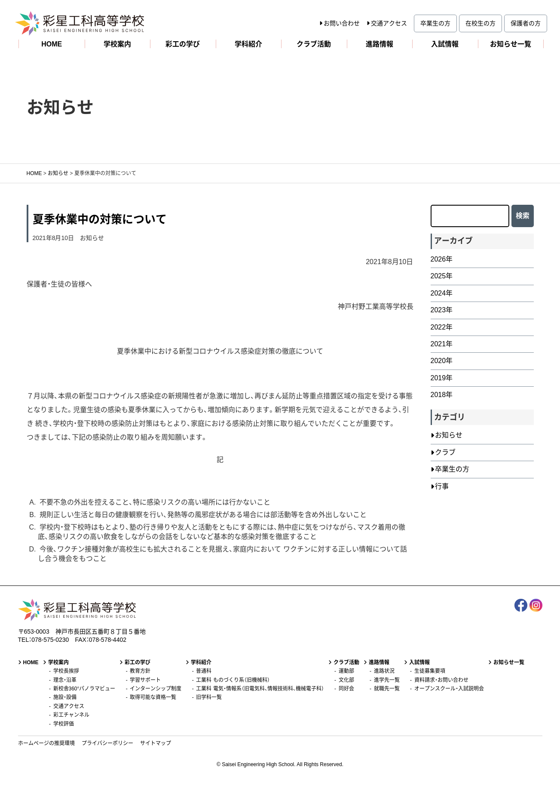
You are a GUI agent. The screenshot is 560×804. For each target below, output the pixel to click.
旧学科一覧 (209, 697)
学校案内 (117, 44)
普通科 (203, 671)
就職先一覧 (387, 689)
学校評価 (63, 724)
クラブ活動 (314, 44)
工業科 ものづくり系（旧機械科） (232, 680)
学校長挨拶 (66, 671)
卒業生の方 (435, 23)
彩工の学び (182, 44)
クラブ (445, 452)
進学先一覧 (387, 680)
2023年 (442, 310)
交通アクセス (389, 23)
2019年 (442, 378)
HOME (51, 44)
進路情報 (379, 44)
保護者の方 (526, 23)
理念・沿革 (65, 680)
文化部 (346, 680)
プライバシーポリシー (107, 743)
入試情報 (445, 44)
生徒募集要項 (429, 671)
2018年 (442, 394)
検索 (522, 215)
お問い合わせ (342, 23)
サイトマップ (155, 743)
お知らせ (92, 237)
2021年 (442, 344)
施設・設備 (65, 697)
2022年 (442, 327)
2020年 (442, 360)
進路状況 (384, 671)
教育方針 (140, 671)
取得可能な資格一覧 (153, 697)
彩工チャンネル (71, 715)
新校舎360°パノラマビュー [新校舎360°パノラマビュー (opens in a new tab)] (84, 689)
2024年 (442, 293)
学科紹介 (248, 44)
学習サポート (145, 680)
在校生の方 (480, 23)
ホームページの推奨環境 (46, 743)
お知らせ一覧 (510, 44)
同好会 (346, 689)
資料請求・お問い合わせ (441, 680)
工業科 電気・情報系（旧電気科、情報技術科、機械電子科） (260, 689)
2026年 (442, 259)
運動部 (346, 671)
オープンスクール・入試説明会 (449, 689)
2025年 (442, 276)
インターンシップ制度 (155, 689)
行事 (442, 486)
